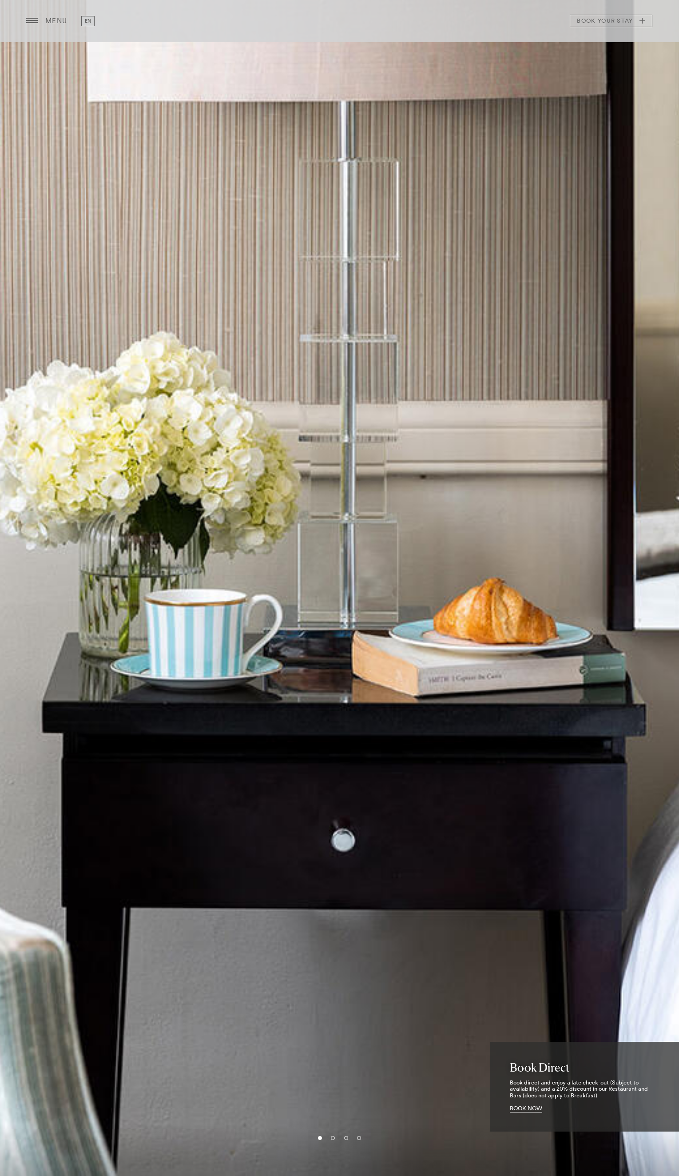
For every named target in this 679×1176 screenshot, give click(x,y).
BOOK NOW (526, 1108)
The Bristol (339, 21)
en (88, 20)
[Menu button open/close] (32, 21)
